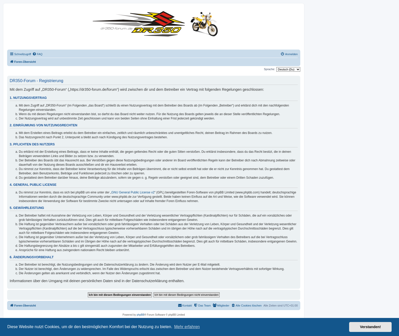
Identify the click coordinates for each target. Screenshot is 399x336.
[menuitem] (37, 54)
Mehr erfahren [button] (187, 327)
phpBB (140, 314)
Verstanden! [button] (370, 327)
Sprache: (269, 69)
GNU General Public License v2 (132, 192)
